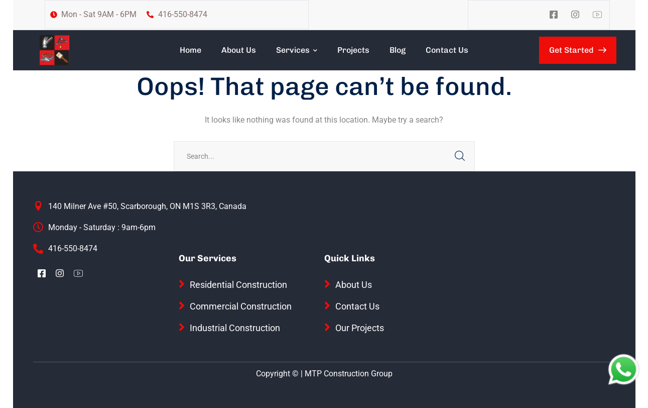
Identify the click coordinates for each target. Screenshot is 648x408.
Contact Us (357, 306)
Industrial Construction (235, 328)
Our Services (207, 258)
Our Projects (359, 328)
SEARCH (459, 156)
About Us (353, 284)
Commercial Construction (241, 306)
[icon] (554, 15)
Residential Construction (238, 284)
